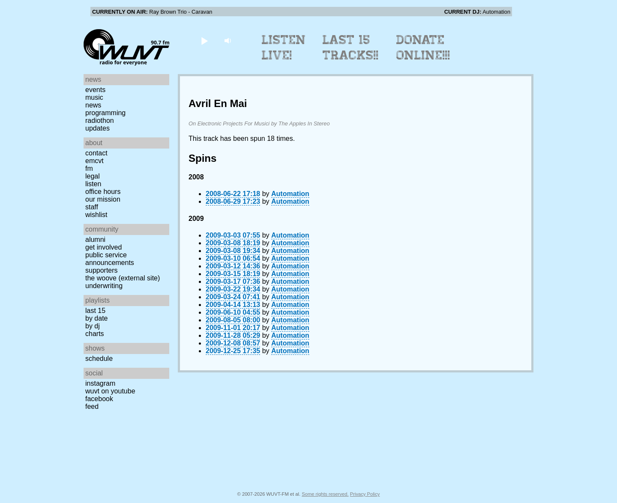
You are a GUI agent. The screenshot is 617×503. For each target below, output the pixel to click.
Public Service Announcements (109, 258)
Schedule (99, 358)
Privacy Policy (365, 494)
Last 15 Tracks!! (351, 47)
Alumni (95, 239)
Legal (92, 176)
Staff (91, 207)
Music (94, 97)
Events (95, 89)
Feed (92, 406)
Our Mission (102, 199)
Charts (94, 333)
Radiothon (99, 120)
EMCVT (94, 160)
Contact (96, 153)
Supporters (101, 270)
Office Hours (102, 191)
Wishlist (96, 214)
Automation (290, 193)
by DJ (92, 326)
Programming (105, 112)
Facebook (99, 398)
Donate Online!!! (423, 47)
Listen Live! (284, 47)
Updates (97, 128)
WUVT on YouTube (110, 391)
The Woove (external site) (122, 278)
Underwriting (104, 285)
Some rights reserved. (325, 494)
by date (96, 318)
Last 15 (95, 310)
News (93, 105)
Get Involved (103, 247)
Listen (93, 184)
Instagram (100, 383)
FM (89, 168)
